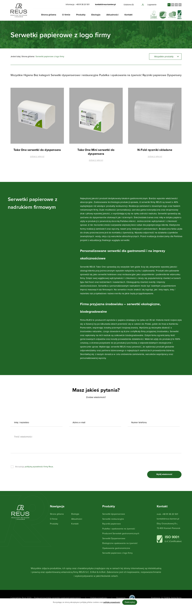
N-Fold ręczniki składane (154, 150)
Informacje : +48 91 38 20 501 (77, 4)
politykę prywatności (111, 602)
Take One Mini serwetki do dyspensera (95, 152)
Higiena (28, 75)
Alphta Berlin (176, 598)
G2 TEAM (165, 598)
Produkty (81, 14)
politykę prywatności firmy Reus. (39, 466)
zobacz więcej (37, 156)
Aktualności (112, 14)
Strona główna (48, 14)
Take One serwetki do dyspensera (37, 150)
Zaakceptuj (130, 602)
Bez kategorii (42, 75)
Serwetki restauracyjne (113, 519)
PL (169, 5)
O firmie (66, 14)
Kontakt (128, 14)
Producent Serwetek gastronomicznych (120, 533)
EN (173, 5)
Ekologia (95, 14)
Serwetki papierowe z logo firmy (117, 553)
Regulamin (120, 598)
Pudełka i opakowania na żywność (120, 75)
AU (176, 5)
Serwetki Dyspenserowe (113, 538)
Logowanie (149, 4)
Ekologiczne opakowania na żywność (120, 543)
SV (180, 5)
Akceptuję (34, 467)
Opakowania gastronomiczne (116, 548)
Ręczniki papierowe (154, 75)
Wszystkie (16, 75)
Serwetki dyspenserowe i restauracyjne (74, 75)
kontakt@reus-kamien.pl (105, 4)
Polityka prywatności (98, 598)
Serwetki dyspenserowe (113, 514)
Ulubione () (129, 4)
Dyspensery (174, 75)
